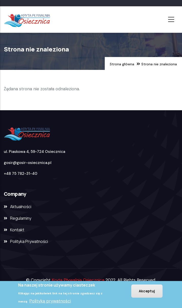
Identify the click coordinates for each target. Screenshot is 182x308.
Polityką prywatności (50, 301)
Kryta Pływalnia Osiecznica (78, 280)
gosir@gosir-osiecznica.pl (27, 162)
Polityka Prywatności (29, 241)
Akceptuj (147, 291)
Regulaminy (20, 218)
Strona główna (122, 64)
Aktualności (20, 206)
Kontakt (17, 230)
